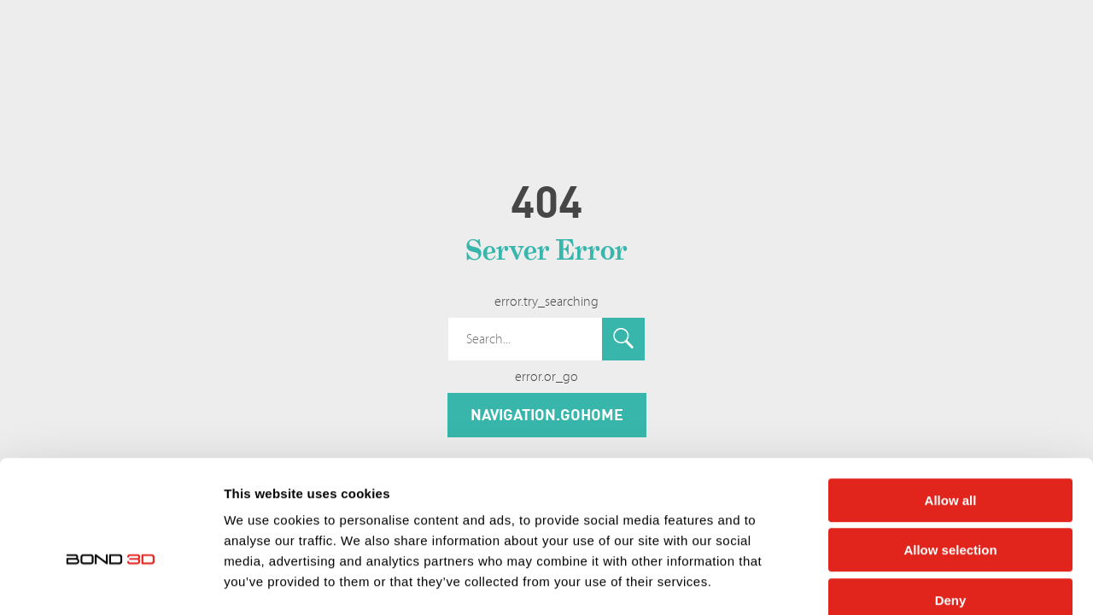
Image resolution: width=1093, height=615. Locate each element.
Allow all (951, 406)
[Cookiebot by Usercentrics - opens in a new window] (110, 581)
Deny (951, 506)
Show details (896, 581)
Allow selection (950, 456)
